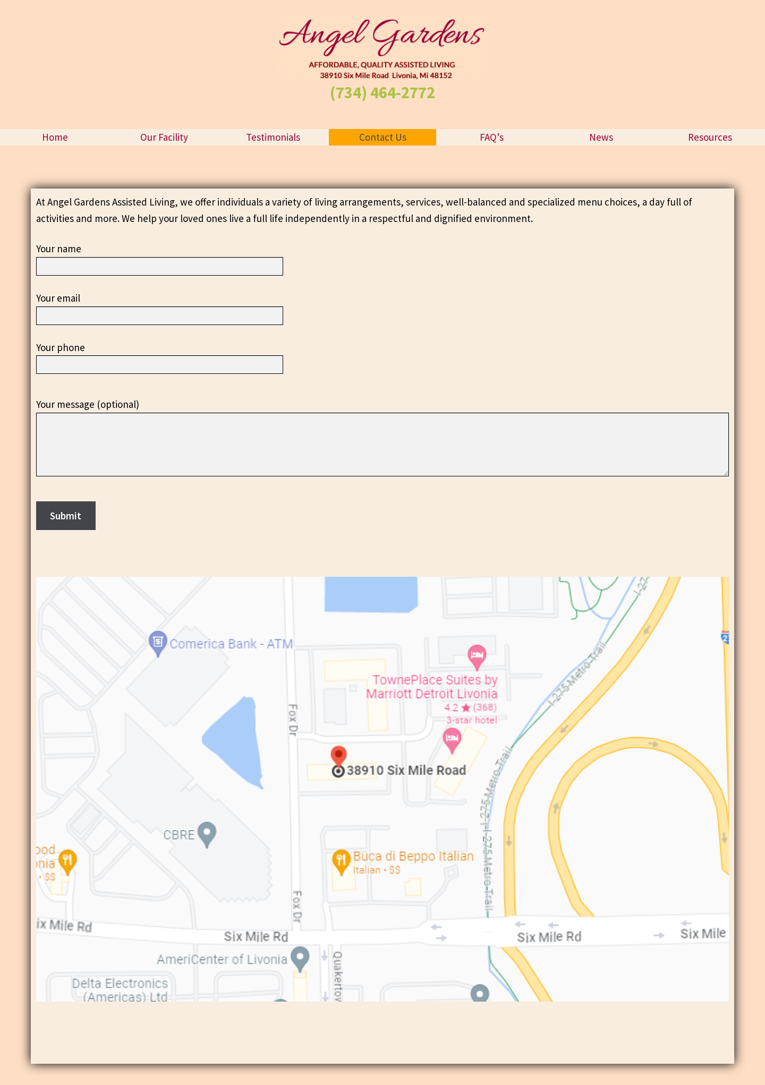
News (601, 137)
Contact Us (382, 137)
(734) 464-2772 (382, 92)
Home (55, 137)
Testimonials (273, 137)
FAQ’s (492, 137)
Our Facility (164, 137)
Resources (710, 137)
